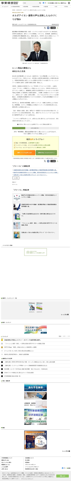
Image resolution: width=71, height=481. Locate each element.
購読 (68, 468)
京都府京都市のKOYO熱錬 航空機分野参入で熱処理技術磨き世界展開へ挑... (35, 170)
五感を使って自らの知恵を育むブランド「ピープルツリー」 (30, 175)
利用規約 (27, 462)
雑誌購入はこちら (6, 464)
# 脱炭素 (46, 6)
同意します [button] (62, 476)
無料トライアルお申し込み (24, 152)
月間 (68, 336)
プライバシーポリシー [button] (27, 478)
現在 (60, 336)
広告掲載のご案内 (53, 3)
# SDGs (66, 6)
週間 (64, 336)
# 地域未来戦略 (35, 6)
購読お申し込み (5, 460)
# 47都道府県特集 (15, 6)
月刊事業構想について (7, 457)
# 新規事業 (25, 6)
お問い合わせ (5, 469)
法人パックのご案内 (6, 462)
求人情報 (27, 460)
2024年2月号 (55, 24)
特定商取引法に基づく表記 (31, 469)
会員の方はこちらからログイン (46, 152)
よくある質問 (5, 466)
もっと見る (64, 314)
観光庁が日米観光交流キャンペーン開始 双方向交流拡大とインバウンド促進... (36, 172)
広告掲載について (29, 457)
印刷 (53, 27)
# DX (56, 6)
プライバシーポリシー (30, 464)
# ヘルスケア (5, 6)
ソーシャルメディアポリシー (32, 466)
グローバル (15, 184)
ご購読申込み (62, 3)
